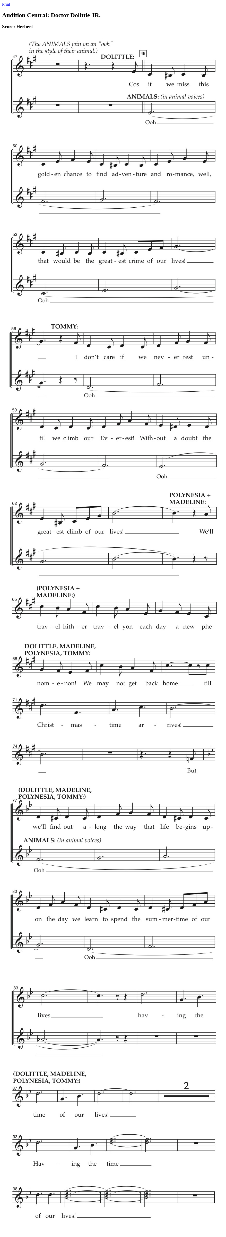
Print (6, 4)
